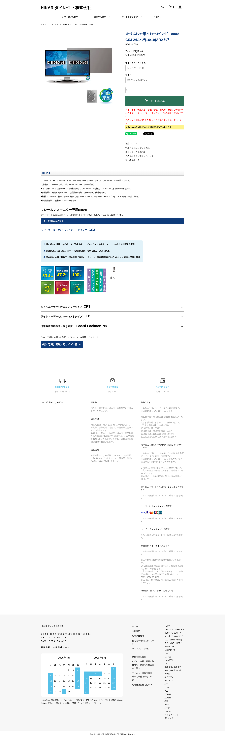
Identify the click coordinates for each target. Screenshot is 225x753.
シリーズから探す (70, 17)
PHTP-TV (168, 681)
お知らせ (158, 17)
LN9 (166, 653)
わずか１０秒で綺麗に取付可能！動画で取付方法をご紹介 (143, 664)
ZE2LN (167, 694)
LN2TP (167, 711)
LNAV (167, 626)
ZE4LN (167, 698)
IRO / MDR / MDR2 (173, 643)
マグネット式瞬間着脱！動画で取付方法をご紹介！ (143, 676)
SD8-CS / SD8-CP (172, 667)
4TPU (167, 708)
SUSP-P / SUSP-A (172, 633)
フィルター (54, 24)
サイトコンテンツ (130, 17)
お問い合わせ (138, 636)
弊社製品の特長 (139, 656)
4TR (166, 684)
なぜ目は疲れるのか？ (142, 685)
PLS (166, 691)
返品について (131, 143)
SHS (166, 704)
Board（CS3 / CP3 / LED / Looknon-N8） (78, 24)
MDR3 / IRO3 (170, 646)
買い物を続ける (132, 160)
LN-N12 (167, 657)
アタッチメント (171, 715)
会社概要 (136, 631)
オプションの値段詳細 (135, 152)
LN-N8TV (168, 660)
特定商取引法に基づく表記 (137, 148)
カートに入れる (155, 100)
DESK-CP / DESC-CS (174, 629)
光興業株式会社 (61, 647)
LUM (166, 687)
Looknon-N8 (169, 650)
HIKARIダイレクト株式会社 (66, 7)
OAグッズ (168, 718)
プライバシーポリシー (142, 649)
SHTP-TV (168, 677)
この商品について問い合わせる (139, 156)
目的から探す (100, 17)
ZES (166, 701)
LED (166, 663)
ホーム (43, 24)
